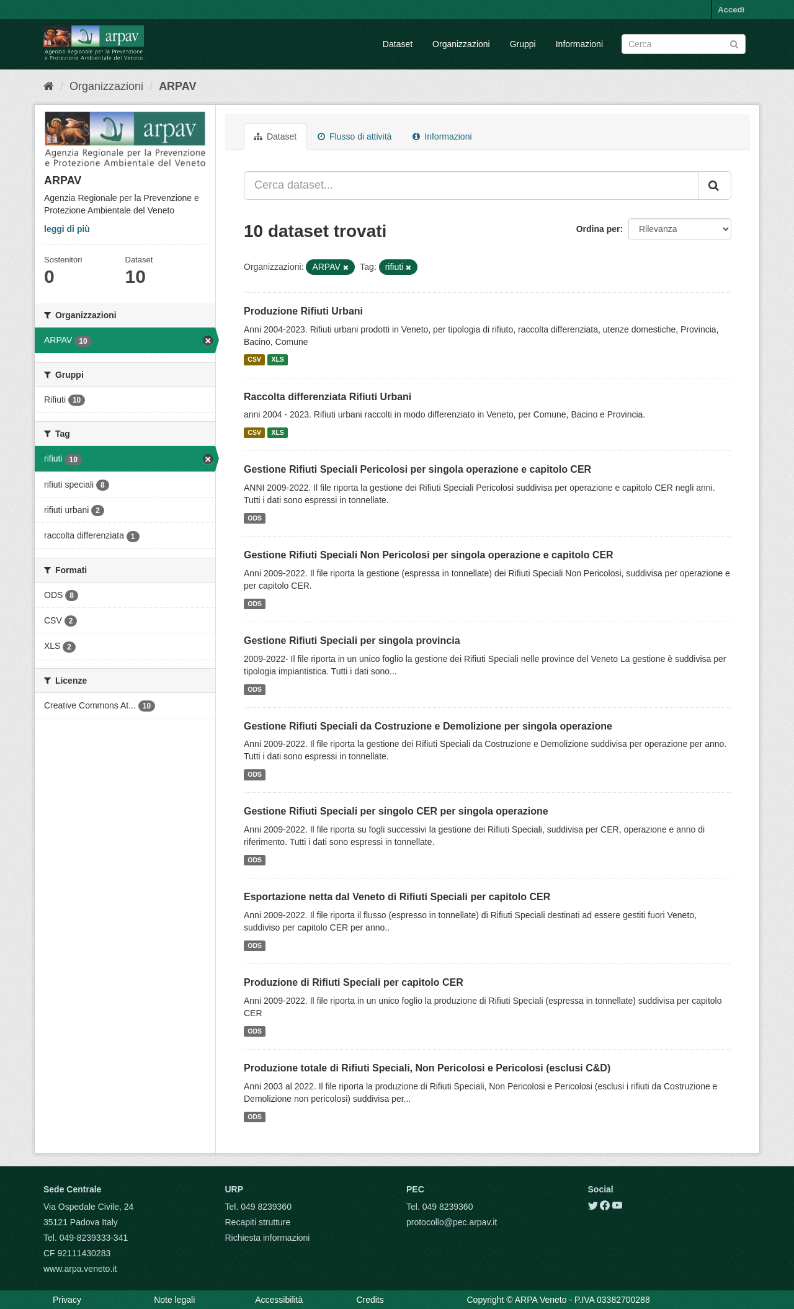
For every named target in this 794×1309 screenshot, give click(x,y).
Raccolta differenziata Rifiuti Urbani (327, 396)
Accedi (731, 9)
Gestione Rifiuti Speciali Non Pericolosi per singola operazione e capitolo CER (428, 555)
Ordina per (598, 229)
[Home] (48, 86)
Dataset (398, 44)
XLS (277, 360)
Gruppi (523, 44)
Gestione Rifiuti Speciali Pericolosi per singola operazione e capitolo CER (417, 469)
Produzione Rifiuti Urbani (303, 311)
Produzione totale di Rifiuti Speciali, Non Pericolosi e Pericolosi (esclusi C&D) (427, 1068)
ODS (255, 518)
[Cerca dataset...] (471, 185)
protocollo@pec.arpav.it (451, 1222)
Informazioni (579, 44)
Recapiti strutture (258, 1222)
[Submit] (734, 43)
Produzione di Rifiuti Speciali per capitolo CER (353, 982)
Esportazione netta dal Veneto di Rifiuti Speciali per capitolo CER (397, 896)
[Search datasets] (684, 44)
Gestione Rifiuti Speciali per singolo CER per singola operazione (396, 811)
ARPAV (177, 86)
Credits (369, 1300)
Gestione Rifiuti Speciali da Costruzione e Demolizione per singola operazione (428, 726)
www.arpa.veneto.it (80, 1269)
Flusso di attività (354, 136)
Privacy (67, 1300)
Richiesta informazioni (267, 1238)
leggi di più (67, 229)
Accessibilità (279, 1300)
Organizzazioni (461, 44)
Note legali (174, 1300)
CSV (254, 360)
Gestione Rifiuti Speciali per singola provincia (352, 640)
